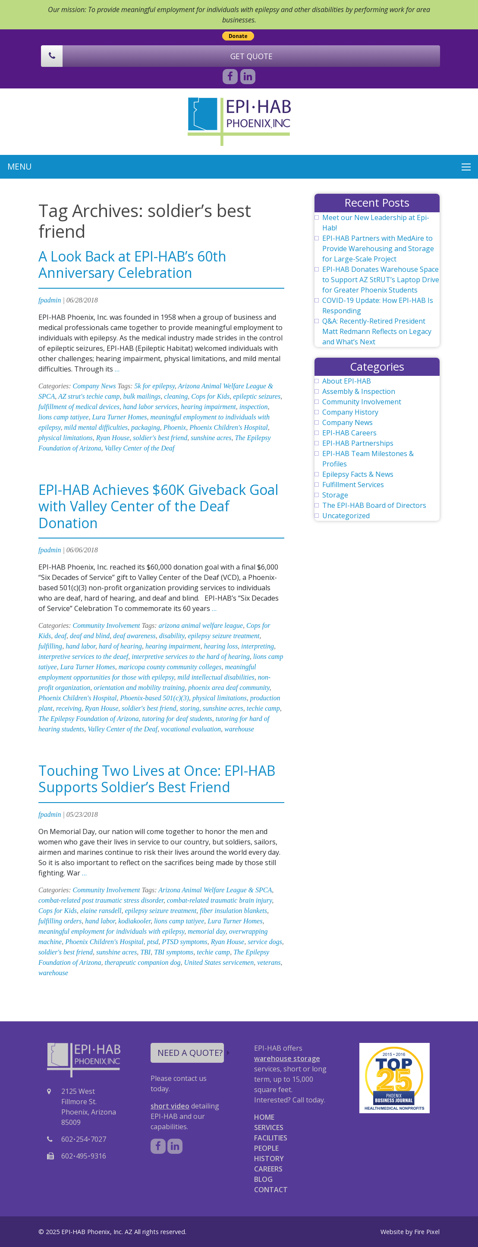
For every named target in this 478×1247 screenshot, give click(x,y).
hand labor (80, 646)
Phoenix (175, 427)
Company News (94, 386)
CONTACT (271, 1189)
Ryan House (112, 437)
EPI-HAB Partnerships (357, 443)
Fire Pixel (427, 1232)
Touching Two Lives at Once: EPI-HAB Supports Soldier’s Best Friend (156, 778)
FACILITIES (270, 1138)
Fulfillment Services (353, 484)
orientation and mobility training (139, 687)
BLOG (263, 1179)
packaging (145, 427)
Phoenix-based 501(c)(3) (154, 698)
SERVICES (268, 1127)
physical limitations (65, 437)
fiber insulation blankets (233, 910)
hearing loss (221, 646)
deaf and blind (90, 635)
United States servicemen (219, 962)
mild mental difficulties (96, 427)
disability (172, 635)
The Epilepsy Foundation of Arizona (88, 718)
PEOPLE (266, 1148)
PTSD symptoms (184, 941)
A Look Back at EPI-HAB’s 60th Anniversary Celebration (132, 264)
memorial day (207, 931)
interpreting (257, 646)
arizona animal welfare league (200, 625)
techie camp (263, 708)
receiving (69, 708)
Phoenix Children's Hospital (228, 427)
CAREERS (268, 1169)
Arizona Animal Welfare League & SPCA (215, 890)
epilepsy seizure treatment (224, 635)
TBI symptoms (173, 952)
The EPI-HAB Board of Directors (374, 505)
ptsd (153, 941)
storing (189, 708)
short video (170, 1106)
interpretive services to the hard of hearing (190, 656)
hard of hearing (120, 646)
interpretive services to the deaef (83, 656)
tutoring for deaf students (177, 718)
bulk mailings (141, 396)
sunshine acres (211, 437)
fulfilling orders (60, 921)
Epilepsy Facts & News (357, 474)
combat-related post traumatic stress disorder (101, 900)
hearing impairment (208, 406)
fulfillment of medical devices (79, 406)
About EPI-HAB (346, 381)
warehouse (239, 729)
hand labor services (150, 406)
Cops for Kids (210, 396)
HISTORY (269, 1158)
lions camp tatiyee (63, 417)
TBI (145, 952)
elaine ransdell (101, 910)
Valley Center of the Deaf (140, 448)
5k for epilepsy (155, 386)
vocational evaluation (191, 729)
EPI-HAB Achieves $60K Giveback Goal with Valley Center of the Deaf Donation (158, 506)
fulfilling (50, 646)
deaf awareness (134, 635)
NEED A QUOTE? (190, 1052)
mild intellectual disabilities (216, 677)
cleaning (176, 396)
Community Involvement (106, 625)
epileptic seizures (256, 396)
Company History (350, 412)
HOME (264, 1117)
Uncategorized (346, 515)
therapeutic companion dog (143, 962)
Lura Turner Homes (119, 417)
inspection (253, 406)
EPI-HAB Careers (349, 433)
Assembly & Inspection (358, 391)
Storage (335, 495)
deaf (60, 635)
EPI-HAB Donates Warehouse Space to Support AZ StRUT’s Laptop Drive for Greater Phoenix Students (380, 280)
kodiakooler (134, 921)
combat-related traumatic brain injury (219, 900)
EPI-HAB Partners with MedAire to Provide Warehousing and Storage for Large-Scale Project (378, 248)
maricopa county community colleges (170, 667)
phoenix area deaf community (228, 687)
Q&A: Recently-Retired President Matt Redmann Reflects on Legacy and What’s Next (376, 331)
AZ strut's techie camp (89, 396)
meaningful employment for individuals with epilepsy (111, 931)
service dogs (265, 941)
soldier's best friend (160, 437)
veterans (268, 962)
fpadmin (49, 300)
